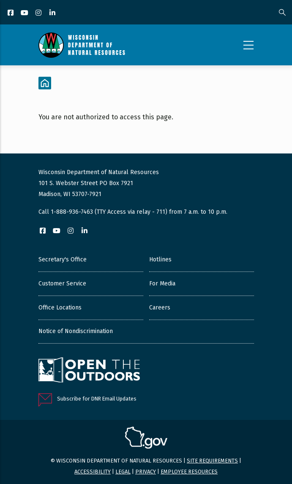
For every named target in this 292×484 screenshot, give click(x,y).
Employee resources (189, 471)
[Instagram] (39, 13)
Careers (159, 307)
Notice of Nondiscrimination (75, 331)
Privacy (145, 471)
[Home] (44, 83)
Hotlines (160, 259)
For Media (162, 283)
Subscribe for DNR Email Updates (96, 398)
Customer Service (62, 283)
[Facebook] (11, 13)
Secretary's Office (62, 259)
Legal (123, 471)
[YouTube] (25, 13)
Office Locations (60, 307)
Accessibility (92, 471)
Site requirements (212, 460)
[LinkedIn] (53, 13)
